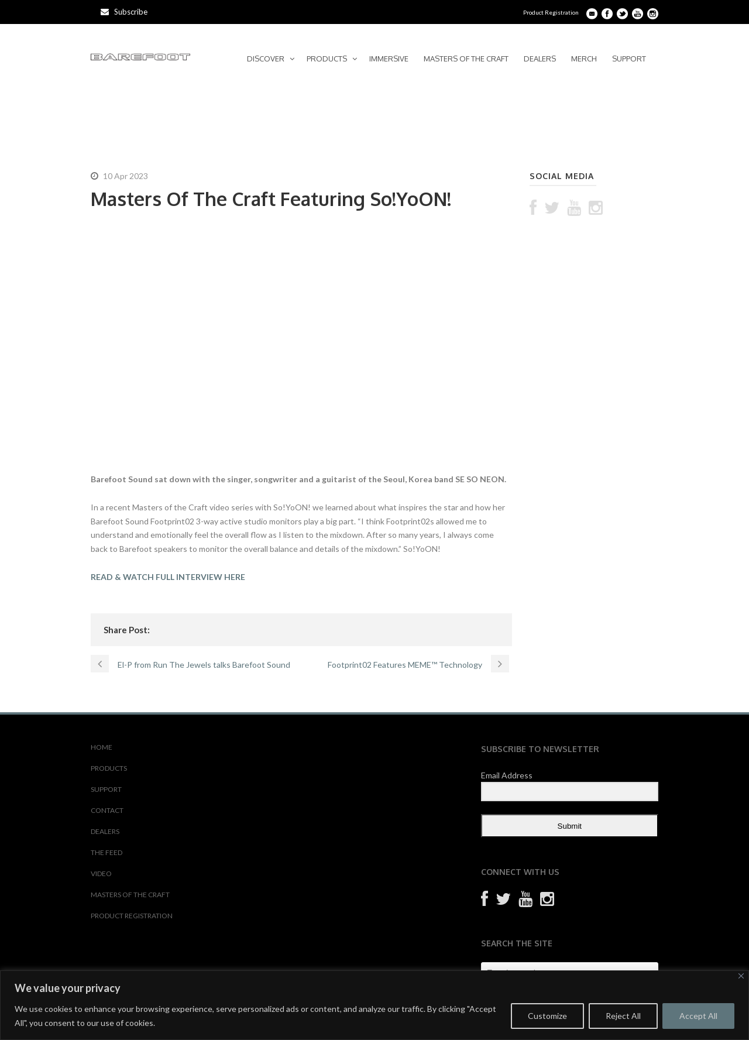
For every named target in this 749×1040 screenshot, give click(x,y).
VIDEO (101, 873)
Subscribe (124, 11)
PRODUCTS (327, 58)
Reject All (623, 1016)
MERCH (584, 58)
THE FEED (106, 852)
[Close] (741, 976)
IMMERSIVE (388, 58)
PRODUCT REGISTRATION (132, 915)
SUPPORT (629, 58)
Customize (547, 1016)
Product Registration (551, 12)
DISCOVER (265, 58)
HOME (101, 747)
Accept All (698, 1016)
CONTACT (107, 810)
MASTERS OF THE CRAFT (466, 58)
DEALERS (540, 58)
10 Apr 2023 (125, 176)
